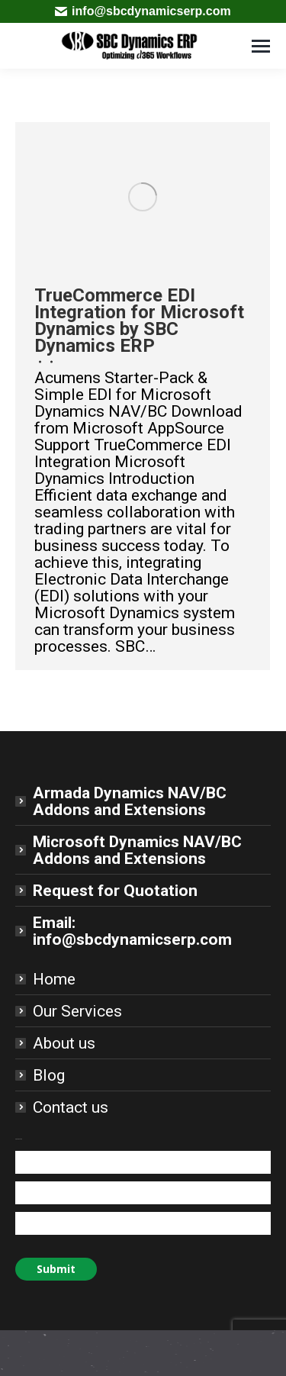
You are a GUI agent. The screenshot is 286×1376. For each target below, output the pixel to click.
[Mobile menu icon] (261, 46)
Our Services (77, 1011)
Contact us (70, 1107)
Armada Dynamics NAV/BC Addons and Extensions (130, 801)
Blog (49, 1075)
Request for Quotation (115, 890)
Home (54, 979)
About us (64, 1043)
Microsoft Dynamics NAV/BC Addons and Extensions (137, 850)
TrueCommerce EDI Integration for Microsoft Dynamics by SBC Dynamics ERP (139, 320)
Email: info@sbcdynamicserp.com (132, 931)
